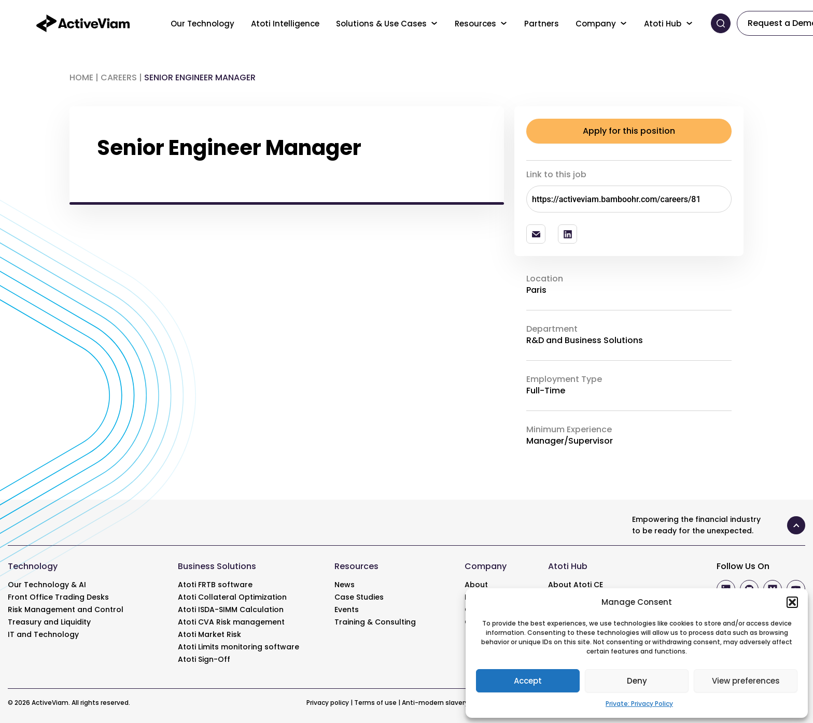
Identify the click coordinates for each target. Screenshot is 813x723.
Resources (475, 23)
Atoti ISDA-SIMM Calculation (231, 609)
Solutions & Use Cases (381, 23)
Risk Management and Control (65, 609)
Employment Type (564, 379)
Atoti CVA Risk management (231, 622)
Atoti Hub (662, 23)
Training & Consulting (375, 622)
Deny (637, 680)
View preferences (746, 680)
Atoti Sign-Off (204, 659)
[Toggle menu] (434, 23)
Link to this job (556, 174)
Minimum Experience (569, 429)
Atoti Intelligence (285, 23)
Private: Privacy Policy (639, 703)
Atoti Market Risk (209, 634)
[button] (792, 602)
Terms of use (375, 702)
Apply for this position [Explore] (629, 131)
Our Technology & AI (47, 584)
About (476, 584)
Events (346, 609)
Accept (528, 680)
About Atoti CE (575, 584)
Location (544, 279)
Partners (541, 23)
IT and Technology (43, 634)
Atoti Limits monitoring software (238, 647)
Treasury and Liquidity (49, 622)
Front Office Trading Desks (58, 597)
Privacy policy (327, 702)
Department (552, 329)
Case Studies (359, 597)
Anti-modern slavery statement (454, 702)
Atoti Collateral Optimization (232, 597)
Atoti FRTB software (215, 584)
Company (596, 23)
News (344, 584)
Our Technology (202, 23)
